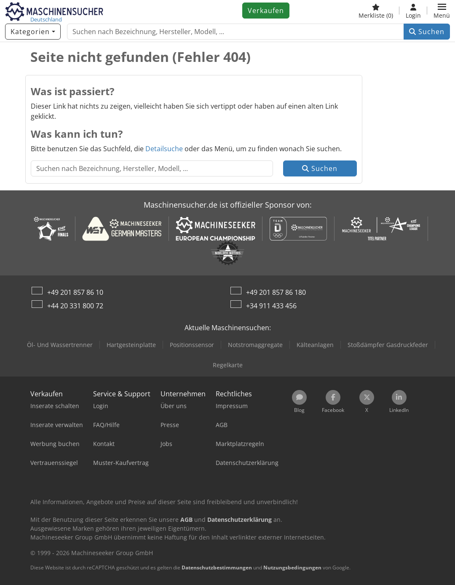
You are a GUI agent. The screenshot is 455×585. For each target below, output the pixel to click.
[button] (442, 11)
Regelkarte (228, 365)
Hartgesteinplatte (131, 345)
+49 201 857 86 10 (75, 292)
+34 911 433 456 (271, 305)
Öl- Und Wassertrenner (60, 345)
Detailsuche (164, 148)
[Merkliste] (376, 11)
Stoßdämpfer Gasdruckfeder (388, 345)
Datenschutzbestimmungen (217, 567)
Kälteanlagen (315, 345)
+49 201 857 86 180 (276, 292)
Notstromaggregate (255, 345)
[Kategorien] (33, 32)
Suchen (426, 31)
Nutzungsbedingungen (292, 567)
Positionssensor (192, 345)
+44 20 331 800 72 (75, 305)
